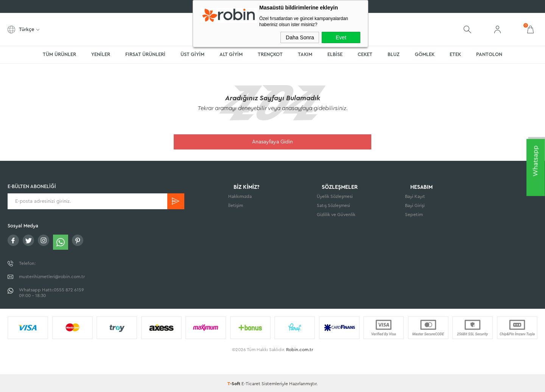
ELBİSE (335, 54)
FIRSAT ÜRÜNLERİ (145, 54)
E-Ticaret (250, 382)
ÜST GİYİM (192, 54)
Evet (341, 37)
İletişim (235, 207)
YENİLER (100, 54)
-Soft (234, 382)
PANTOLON (489, 54)
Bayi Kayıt (415, 198)
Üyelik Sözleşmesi (335, 198)
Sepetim (414, 216)
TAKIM (305, 54)
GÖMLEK (424, 54)
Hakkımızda (240, 198)
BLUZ (394, 54)
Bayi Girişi (415, 207)
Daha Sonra (300, 37)
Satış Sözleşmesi (333, 207)
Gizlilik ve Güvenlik (336, 216)
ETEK (455, 54)
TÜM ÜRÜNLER (59, 54)
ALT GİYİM (231, 54)
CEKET (365, 54)
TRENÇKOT (270, 54)
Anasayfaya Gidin (272, 142)
